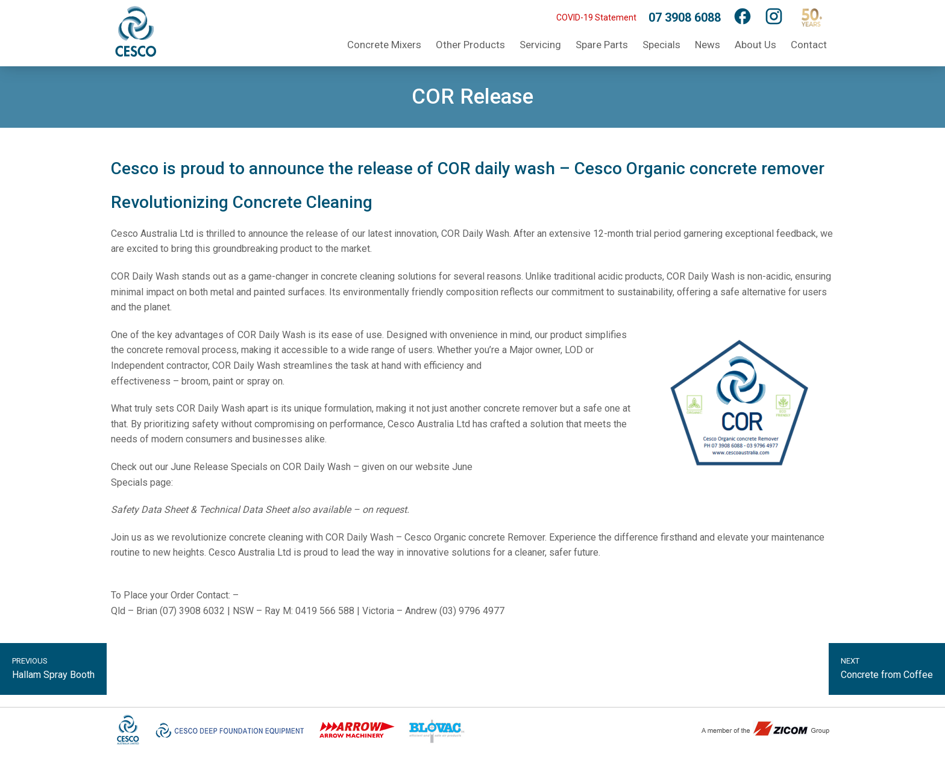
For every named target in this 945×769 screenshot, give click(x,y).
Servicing (540, 45)
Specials (661, 45)
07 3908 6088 (684, 17)
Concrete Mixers (384, 45)
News (707, 45)
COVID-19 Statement (596, 17)
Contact (809, 45)
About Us (755, 45)
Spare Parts (602, 45)
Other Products (470, 45)
